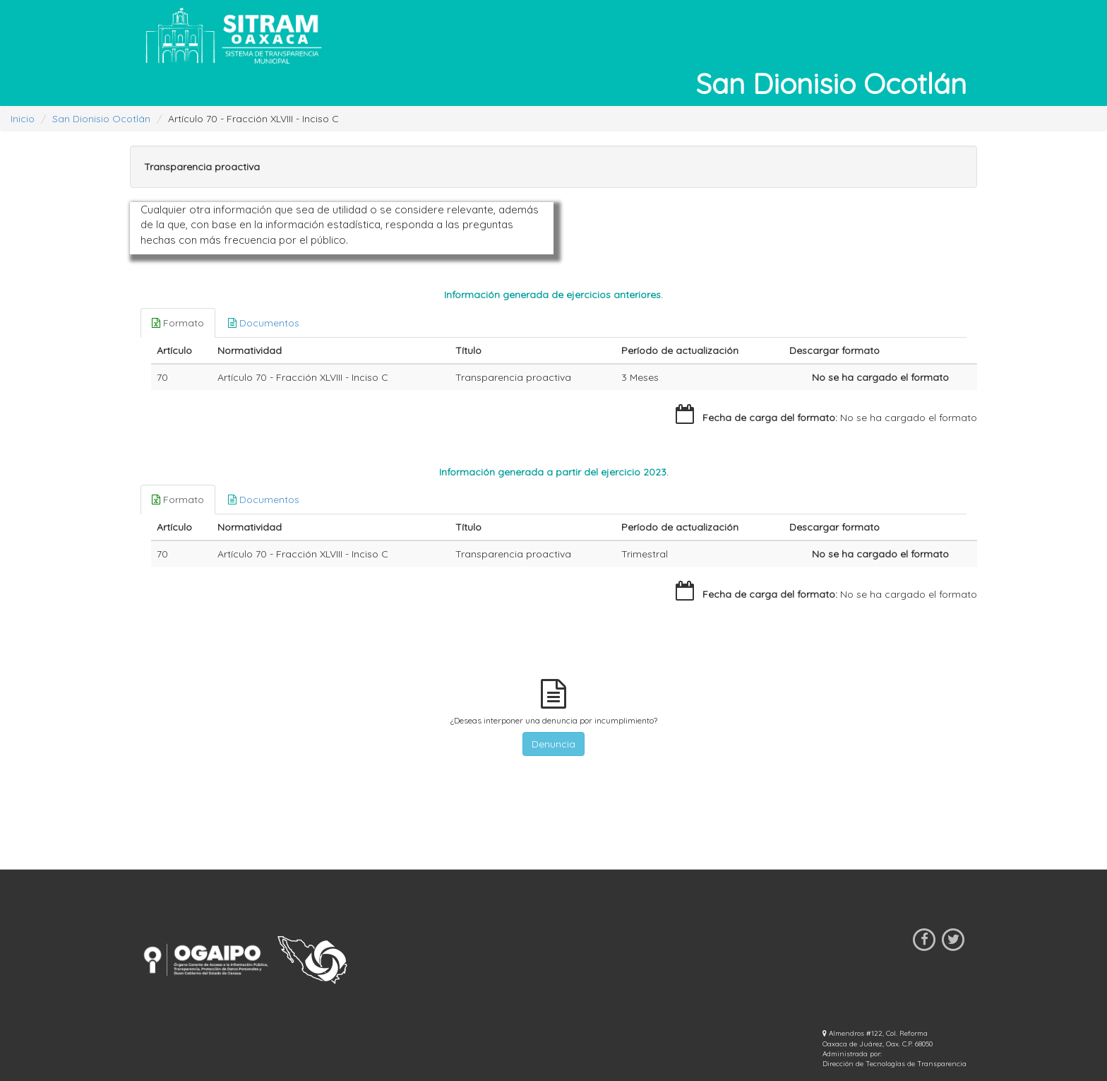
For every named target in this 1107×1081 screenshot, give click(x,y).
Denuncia (553, 744)
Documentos (263, 323)
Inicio (23, 118)
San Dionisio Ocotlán (101, 118)
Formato (178, 323)
